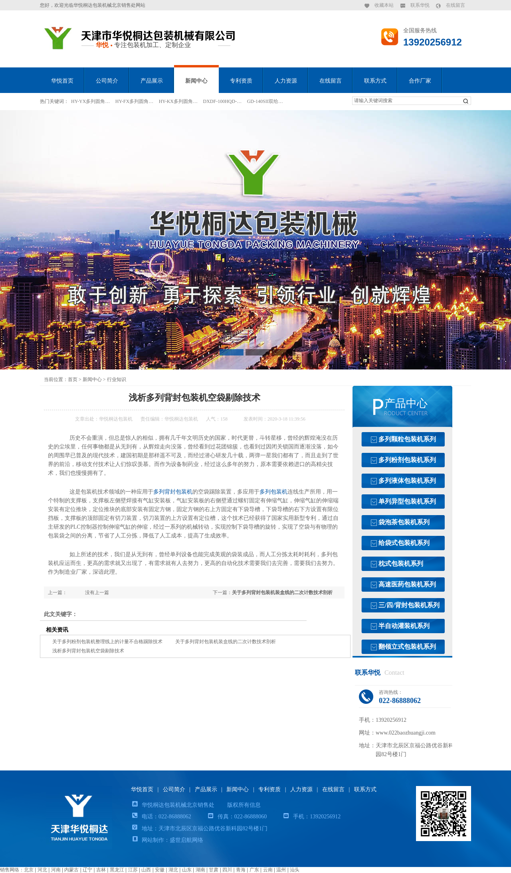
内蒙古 (71, 870)
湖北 (173, 870)
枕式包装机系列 (400, 563)
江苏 (133, 870)
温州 (281, 870)
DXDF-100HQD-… (222, 101)
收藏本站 (384, 5)
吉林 (101, 870)
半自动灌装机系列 (404, 625)
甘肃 (213, 870)
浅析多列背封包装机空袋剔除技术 (88, 651)
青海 (241, 870)
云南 (268, 870)
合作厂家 (420, 81)
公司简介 (107, 81)
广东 (254, 870)
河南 (56, 870)
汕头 (294, 870)
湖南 (200, 870)
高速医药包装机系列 (407, 584)
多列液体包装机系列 (407, 480)
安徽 (159, 870)
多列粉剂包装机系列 (407, 459)
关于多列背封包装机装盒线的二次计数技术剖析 (282, 592)
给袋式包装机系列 (404, 542)
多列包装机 (273, 492)
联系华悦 (420, 5)
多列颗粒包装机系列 (407, 439)
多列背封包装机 (172, 492)
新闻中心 (196, 81)
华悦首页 (62, 81)
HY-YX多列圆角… (90, 101)
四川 (227, 870)
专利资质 (241, 81)
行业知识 (116, 379)
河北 (42, 870)
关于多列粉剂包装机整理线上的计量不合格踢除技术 (107, 641)
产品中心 (406, 403)
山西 (146, 870)
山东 (187, 870)
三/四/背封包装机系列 (409, 605)
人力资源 (286, 81)
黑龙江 (117, 870)
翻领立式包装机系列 (407, 646)
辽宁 (87, 870)
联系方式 (375, 81)
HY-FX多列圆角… (134, 101)
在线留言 (455, 5)
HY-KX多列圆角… (178, 101)
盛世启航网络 (186, 840)
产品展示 (152, 81)
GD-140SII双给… (265, 101)
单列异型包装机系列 (407, 501)
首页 (72, 379)
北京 (29, 870)
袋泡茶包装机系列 (404, 522)
